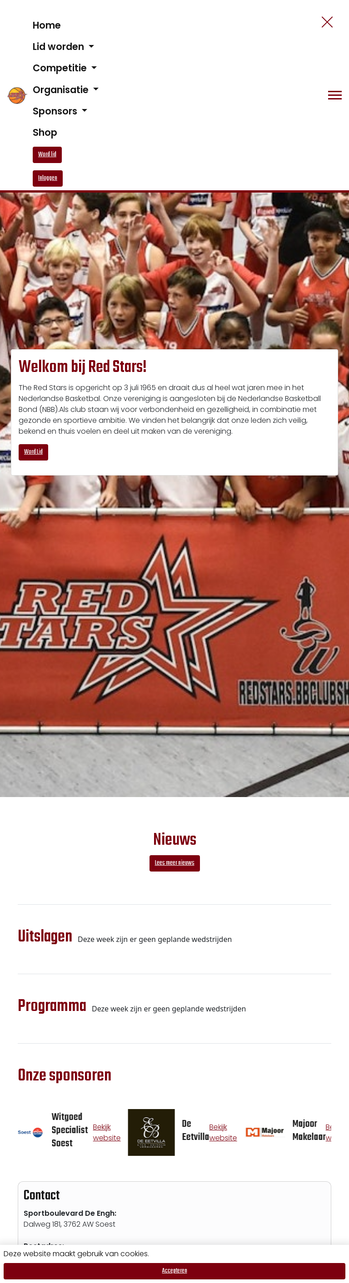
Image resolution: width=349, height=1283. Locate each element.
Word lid (47, 154)
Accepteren (174, 1271)
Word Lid (33, 452)
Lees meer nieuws (174, 863)
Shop (45, 132)
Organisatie (62, 89)
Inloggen (47, 178)
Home (47, 25)
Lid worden (59, 46)
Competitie (61, 67)
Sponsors (56, 111)
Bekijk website (110, 1132)
